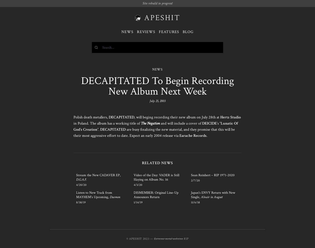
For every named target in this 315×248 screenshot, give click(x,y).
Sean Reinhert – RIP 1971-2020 (212, 175)
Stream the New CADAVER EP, (98, 177)
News (127, 31)
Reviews (146, 31)
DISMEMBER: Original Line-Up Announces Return (156, 194)
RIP (186, 239)
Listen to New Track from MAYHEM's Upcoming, (98, 194)
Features (169, 31)
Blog (188, 31)
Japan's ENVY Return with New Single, (213, 194)
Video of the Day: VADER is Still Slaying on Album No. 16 (156, 177)
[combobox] (157, 47)
